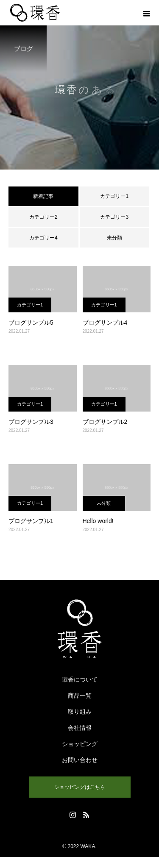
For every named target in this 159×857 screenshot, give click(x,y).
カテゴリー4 (43, 238)
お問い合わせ (80, 760)
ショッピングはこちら (79, 787)
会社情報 (80, 727)
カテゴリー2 (43, 217)
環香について (80, 679)
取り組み (80, 711)
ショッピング (80, 743)
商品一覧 (80, 695)
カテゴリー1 (114, 196)
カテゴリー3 (114, 217)
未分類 (114, 238)
